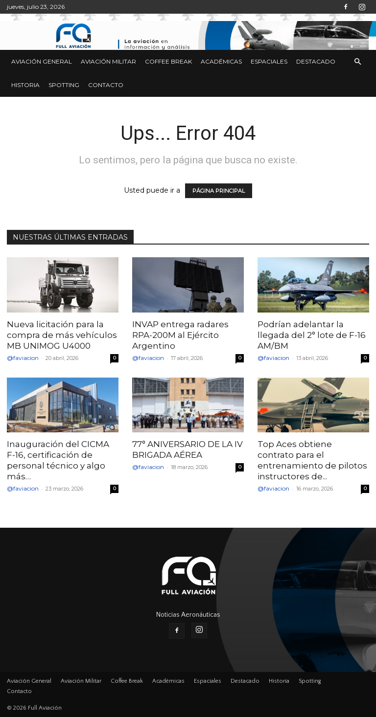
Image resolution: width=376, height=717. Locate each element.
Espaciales (269, 61)
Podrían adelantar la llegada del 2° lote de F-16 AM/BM (312, 335)
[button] (357, 62)
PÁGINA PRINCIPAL (218, 190)
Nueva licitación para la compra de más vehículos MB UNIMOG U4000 (62, 335)
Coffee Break (168, 61)
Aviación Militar (108, 61)
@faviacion (23, 357)
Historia (25, 85)
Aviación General (41, 61)
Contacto (105, 85)
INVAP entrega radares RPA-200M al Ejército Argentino (180, 335)
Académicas (221, 61)
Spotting (63, 85)
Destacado (315, 61)
